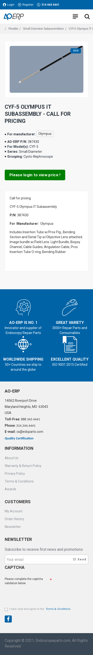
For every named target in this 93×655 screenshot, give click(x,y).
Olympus (45, 134)
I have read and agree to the (38, 609)
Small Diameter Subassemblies (43, 28)
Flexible (13, 28)
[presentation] (38, 618)
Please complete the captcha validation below (24, 581)
